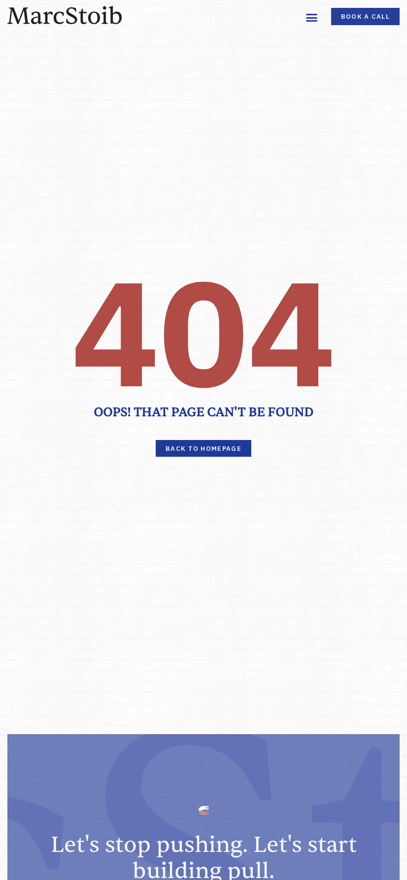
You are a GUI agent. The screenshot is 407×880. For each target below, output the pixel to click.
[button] (312, 17)
